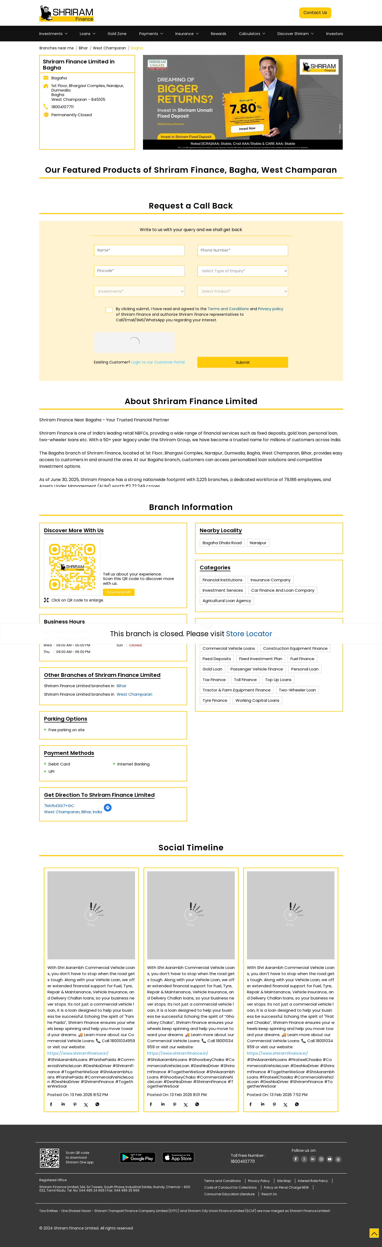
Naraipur (258, 542)
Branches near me (57, 48)
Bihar (83, 48)
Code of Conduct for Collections (230, 1187)
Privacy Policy (259, 1181)
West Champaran (109, 48)
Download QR (119, 592)
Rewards (218, 33)
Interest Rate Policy (313, 1181)
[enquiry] (242, 270)
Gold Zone (117, 33)
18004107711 (62, 107)
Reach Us (269, 1194)
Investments (51, 33)
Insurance (184, 33)
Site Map (284, 1181)
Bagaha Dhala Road (222, 542)
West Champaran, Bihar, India (73, 812)
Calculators (249, 33)
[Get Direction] (107, 810)
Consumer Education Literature (229, 1194)
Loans (85, 33)
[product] (242, 291)
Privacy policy (270, 308)
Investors (334, 33)
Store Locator (249, 634)
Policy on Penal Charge (286, 1187)
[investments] (139, 291)
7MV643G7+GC (59, 805)
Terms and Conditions (228, 308)
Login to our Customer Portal (158, 362)
